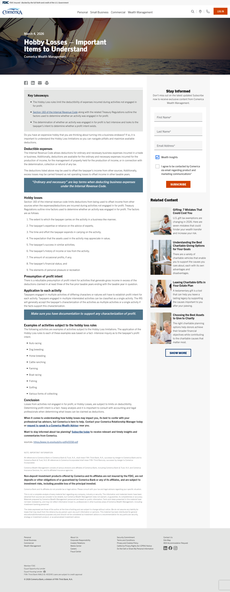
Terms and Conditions (126, 540)
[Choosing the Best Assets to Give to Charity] (178, 327)
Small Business (99, 12)
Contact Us (167, 537)
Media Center (76, 545)
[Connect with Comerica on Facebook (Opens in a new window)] (170, 548)
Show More (178, 353)
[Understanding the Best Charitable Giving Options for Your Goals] (178, 257)
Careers (74, 548)
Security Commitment (126, 537)
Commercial (118, 12)
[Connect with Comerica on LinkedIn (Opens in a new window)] (165, 548)
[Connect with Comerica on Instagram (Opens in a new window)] (175, 548)
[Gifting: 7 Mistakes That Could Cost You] (178, 221)
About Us (74, 537)
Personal (82, 12)
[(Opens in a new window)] (200, 11)
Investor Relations (78, 543)
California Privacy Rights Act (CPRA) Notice (134, 545)
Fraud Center (76, 551)
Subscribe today (81, 431)
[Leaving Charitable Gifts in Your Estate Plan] (178, 293)
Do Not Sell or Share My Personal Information (135, 548)
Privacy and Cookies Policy (127, 543)
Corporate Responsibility (80, 540)
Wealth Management (140, 12)
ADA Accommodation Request (175, 543)
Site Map (167, 540)
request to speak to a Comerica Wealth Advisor (53, 425)
